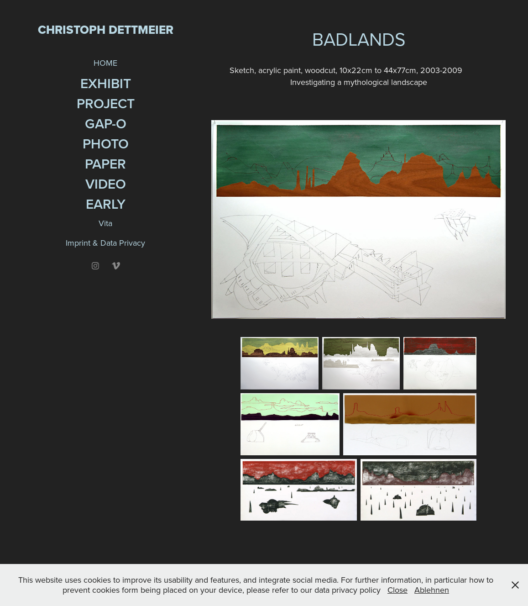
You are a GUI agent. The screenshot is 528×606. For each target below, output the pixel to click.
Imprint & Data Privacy (105, 242)
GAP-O (105, 123)
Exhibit (105, 83)
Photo (106, 143)
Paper (105, 164)
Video (105, 184)
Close (397, 589)
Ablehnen (431, 589)
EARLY (105, 204)
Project (106, 103)
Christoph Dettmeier (105, 29)
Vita (105, 223)
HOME (105, 63)
